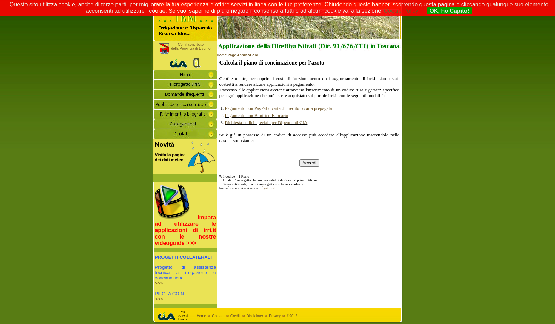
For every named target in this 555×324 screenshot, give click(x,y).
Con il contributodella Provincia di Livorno (190, 46)
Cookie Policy (401, 11)
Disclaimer (255, 316)
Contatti (218, 316)
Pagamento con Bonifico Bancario (256, 115)
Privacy (275, 316)
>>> (159, 283)
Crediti (235, 316)
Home (201, 316)
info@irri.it (267, 188)
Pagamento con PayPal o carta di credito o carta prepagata (278, 108)
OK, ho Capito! (449, 11)
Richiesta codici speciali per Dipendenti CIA (266, 122)
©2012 (292, 316)
